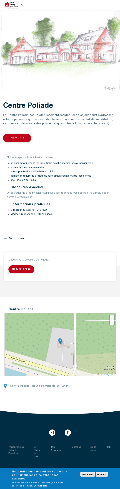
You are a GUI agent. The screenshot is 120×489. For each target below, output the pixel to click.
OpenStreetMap (105, 375)
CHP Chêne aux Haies (37, 452)
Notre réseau (93, 448)
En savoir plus (21, 269)
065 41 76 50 (17, 138)
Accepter (102, 474)
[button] (60, 341)
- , (39, 386)
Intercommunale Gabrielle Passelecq (16, 450)
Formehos (76, 447)
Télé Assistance (56, 448)
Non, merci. (88, 474)
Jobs (109, 447)
